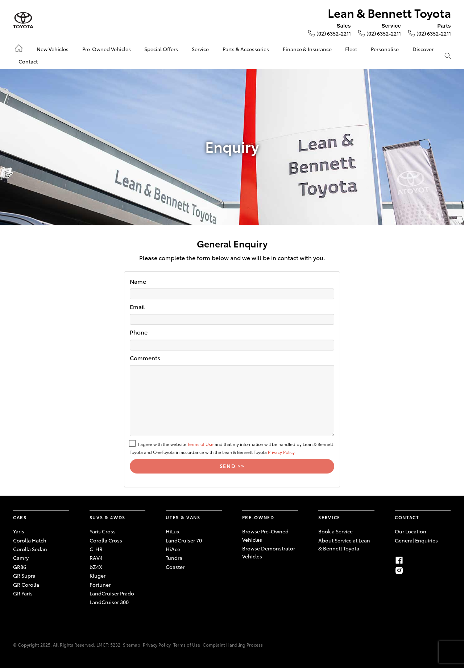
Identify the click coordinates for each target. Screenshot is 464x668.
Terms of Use (200, 444)
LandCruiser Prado (112, 593)
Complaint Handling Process (233, 645)
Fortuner (100, 584)
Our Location (410, 531)
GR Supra (24, 575)
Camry (21, 557)
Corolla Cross (106, 540)
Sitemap (131, 645)
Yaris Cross (103, 531)
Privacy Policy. (281, 452)
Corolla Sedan (30, 549)
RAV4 (96, 557)
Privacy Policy (157, 645)
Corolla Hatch (29, 540)
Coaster (175, 566)
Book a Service (335, 531)
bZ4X (96, 566)
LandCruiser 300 (109, 602)
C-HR (96, 549)
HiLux (172, 531)
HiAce (173, 549)
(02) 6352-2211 (333, 33)
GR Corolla (26, 584)
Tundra (174, 557)
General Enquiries (416, 540)
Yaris (18, 531)
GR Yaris (23, 593)
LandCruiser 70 (184, 540)
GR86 (19, 566)
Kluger (97, 575)
